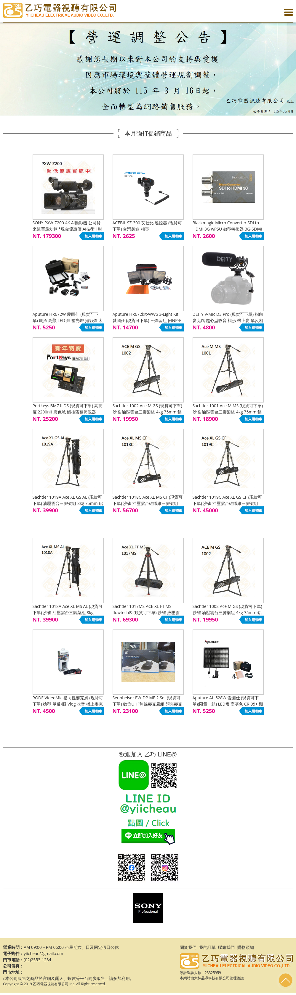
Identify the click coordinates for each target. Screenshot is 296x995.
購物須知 (245, 947)
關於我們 (188, 947)
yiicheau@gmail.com (43, 953)
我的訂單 (207, 947)
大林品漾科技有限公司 (212, 977)
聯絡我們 (226, 947)
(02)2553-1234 (37, 959)
